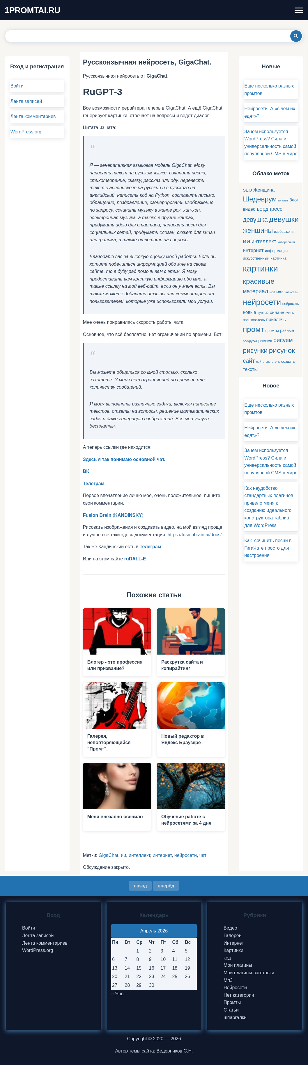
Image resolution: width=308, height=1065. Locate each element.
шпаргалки (235, 1017)
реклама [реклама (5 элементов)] (265, 341)
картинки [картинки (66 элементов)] (260, 268)
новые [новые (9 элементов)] (249, 312)
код (227, 957)
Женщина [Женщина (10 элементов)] (264, 189)
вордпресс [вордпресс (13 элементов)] (269, 209)
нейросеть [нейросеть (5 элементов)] (290, 304)
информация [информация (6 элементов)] (276, 251)
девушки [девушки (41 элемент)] (284, 219)
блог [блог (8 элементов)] (293, 200)
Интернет (234, 943)
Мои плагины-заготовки (249, 972)
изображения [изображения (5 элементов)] (284, 232)
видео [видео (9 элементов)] (249, 209)
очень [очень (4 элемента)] (290, 313)
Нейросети (235, 987)
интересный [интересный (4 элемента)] (286, 242)
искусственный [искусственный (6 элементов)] (256, 258)
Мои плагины (238, 965)
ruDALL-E (135, 558)
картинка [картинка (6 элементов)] (278, 258)
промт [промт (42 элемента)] (253, 329)
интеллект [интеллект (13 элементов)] (264, 241)
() (113, 515)
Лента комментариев (33, 116)
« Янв (117, 993)
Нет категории (239, 995)
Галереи (233, 935)
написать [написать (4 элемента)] (291, 292)
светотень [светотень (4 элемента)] (272, 361)
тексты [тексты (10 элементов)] (250, 369)
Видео (230, 927)
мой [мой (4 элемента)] (272, 292)
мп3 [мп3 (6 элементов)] (279, 292)
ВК (86, 471)
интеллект (139, 855)
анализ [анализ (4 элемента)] (283, 200)
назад (140, 885)
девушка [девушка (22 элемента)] (255, 219)
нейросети (185, 855)
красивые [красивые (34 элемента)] (258, 281)
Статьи (231, 1009)
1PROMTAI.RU (32, 10)
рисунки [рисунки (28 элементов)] (255, 350)
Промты (232, 1002)
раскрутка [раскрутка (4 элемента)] (250, 341)
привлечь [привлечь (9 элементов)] (276, 319)
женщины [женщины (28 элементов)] (258, 230)
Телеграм (150, 546)
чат (202, 855)
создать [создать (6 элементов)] (288, 361)
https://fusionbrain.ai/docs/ (195, 534)
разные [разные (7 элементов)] (287, 330)
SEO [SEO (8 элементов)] (247, 190)
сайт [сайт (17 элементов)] (249, 361)
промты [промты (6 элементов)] (272, 330)
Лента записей (26, 101)
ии (123, 855)
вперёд (165, 885)
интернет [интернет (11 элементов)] (253, 250)
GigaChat (108, 855)
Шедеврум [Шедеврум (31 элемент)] (260, 199)
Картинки (233, 950)
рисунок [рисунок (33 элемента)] (282, 350)
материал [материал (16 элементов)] (255, 291)
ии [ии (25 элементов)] (246, 241)
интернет (162, 855)
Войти (17, 85)
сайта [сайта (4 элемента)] (260, 361)
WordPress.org (25, 131)
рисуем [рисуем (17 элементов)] (283, 340)
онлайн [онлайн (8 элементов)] (277, 312)
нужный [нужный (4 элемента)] (262, 313)
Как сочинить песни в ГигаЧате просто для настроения (267, 548)
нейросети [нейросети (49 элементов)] (262, 302)
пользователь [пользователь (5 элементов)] (254, 320)
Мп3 (228, 980)
